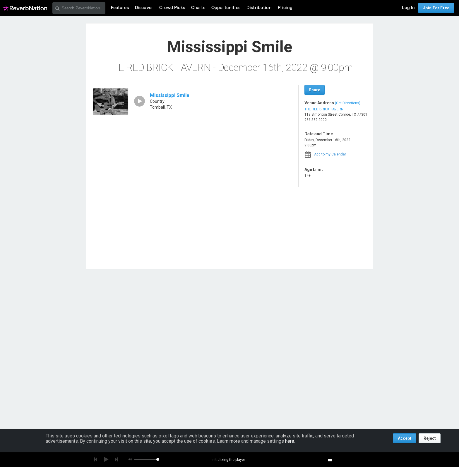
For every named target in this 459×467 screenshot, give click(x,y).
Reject (430, 438)
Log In (408, 7)
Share (314, 90)
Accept (404, 438)
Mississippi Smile (169, 95)
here (289, 441)
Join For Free (436, 8)
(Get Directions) (347, 103)
